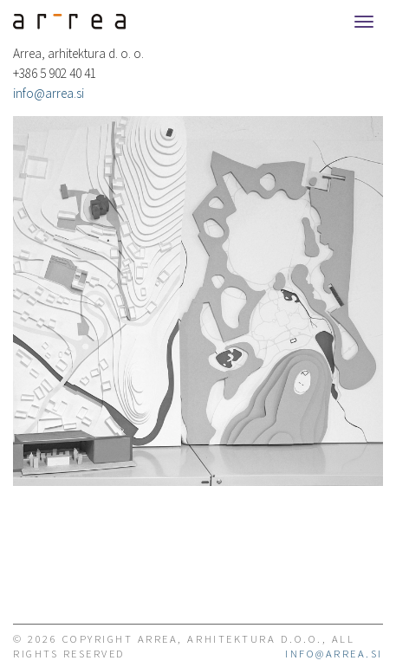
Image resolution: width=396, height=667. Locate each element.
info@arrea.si (48, 93)
